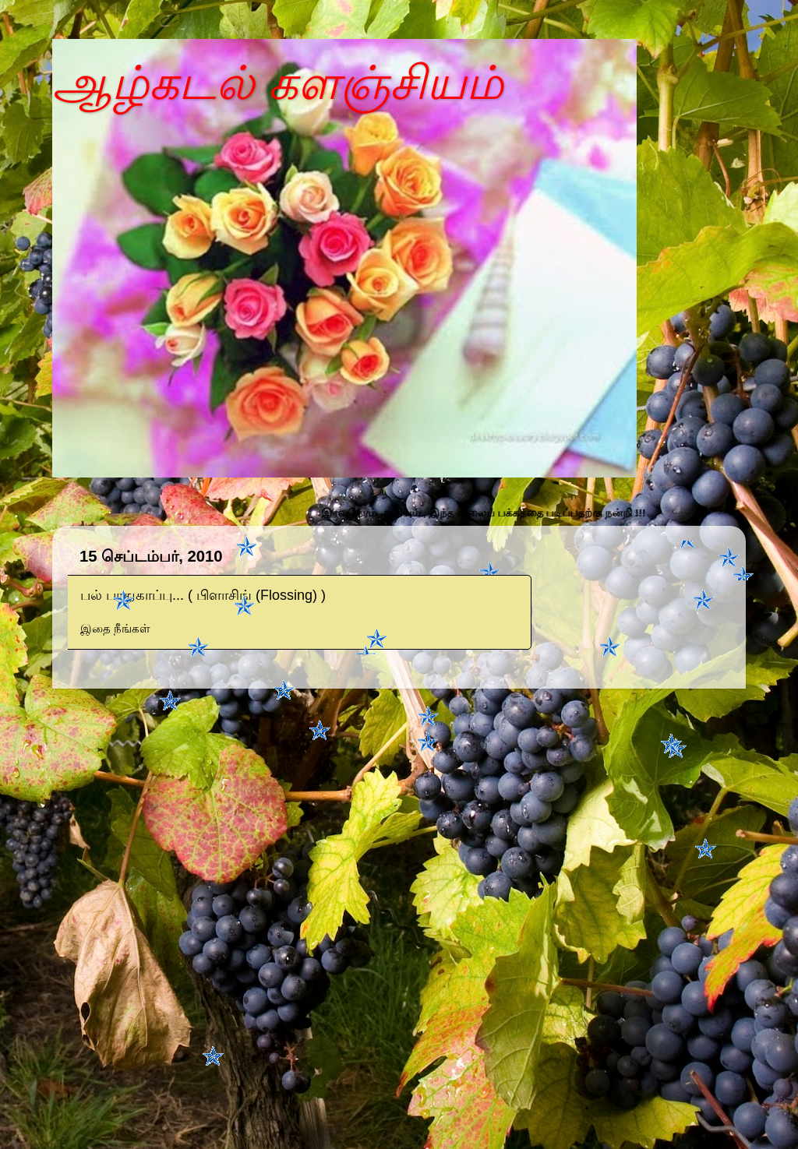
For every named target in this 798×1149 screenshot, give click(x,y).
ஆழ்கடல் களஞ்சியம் (277, 83)
